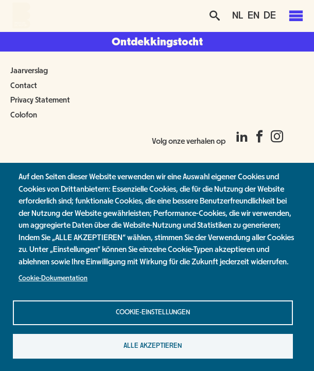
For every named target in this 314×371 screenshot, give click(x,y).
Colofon (23, 115)
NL (237, 15)
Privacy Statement (40, 100)
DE (270, 15)
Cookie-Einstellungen (153, 312)
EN (253, 15)
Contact (23, 85)
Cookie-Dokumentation (53, 278)
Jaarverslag (29, 70)
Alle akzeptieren (153, 345)
